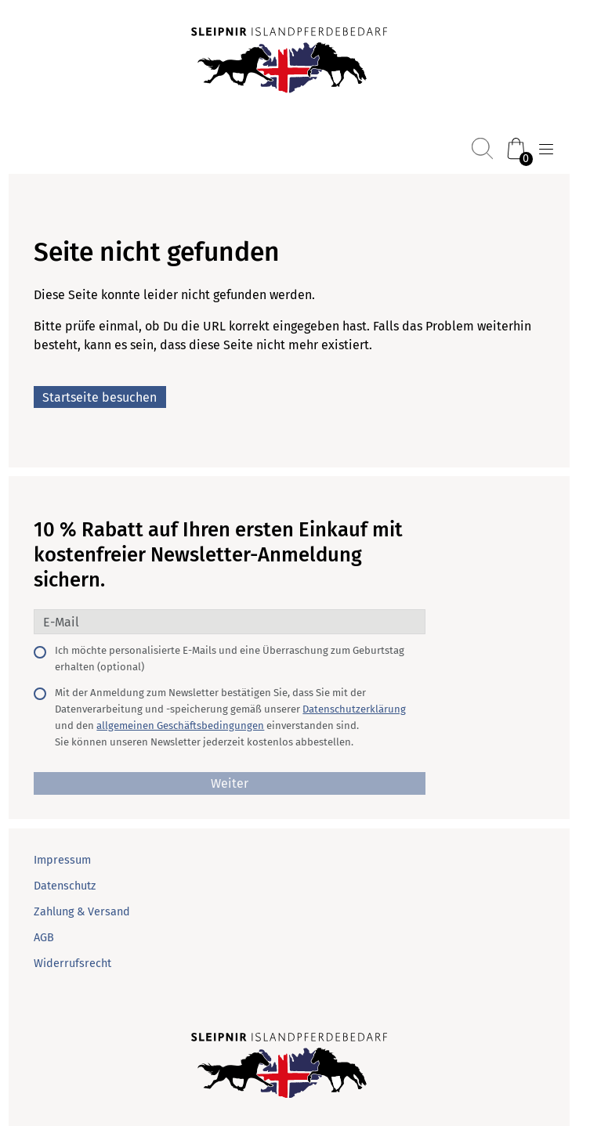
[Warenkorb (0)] (516, 148)
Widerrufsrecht (72, 963)
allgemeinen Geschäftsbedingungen (180, 725)
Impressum (62, 860)
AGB (44, 937)
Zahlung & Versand (82, 911)
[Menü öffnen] (546, 149)
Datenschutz (65, 886)
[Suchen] (482, 148)
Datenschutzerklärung (354, 709)
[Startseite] (289, 61)
